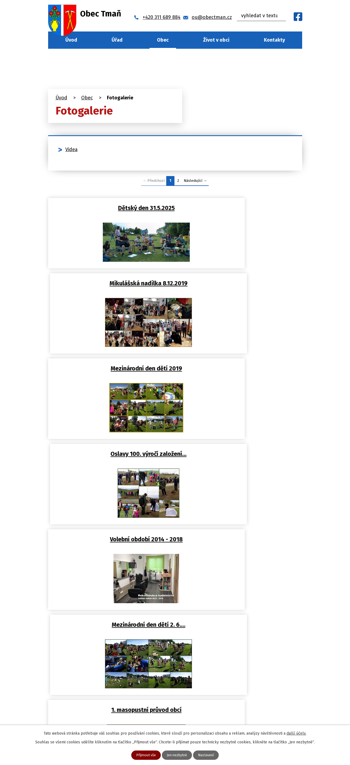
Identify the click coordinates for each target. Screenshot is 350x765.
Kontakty (274, 40)
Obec (163, 40)
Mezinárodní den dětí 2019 (110, 290)
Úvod (71, 40)
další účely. (296, 733)
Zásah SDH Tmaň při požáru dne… (239, 542)
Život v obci (216, 40)
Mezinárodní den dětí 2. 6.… (239, 374)
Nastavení (208, 755)
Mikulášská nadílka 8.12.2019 (240, 207)
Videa (71, 149)
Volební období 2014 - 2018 (110, 374)
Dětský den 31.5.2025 (110, 207)
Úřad (117, 40)
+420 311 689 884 (116, 698)
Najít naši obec (275, 697)
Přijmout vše (144, 755)
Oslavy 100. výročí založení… (240, 290)
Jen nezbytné (177, 755)
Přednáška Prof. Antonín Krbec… (240, 458)
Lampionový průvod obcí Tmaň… (110, 542)
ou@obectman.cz (117, 709)
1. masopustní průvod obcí (110, 458)
